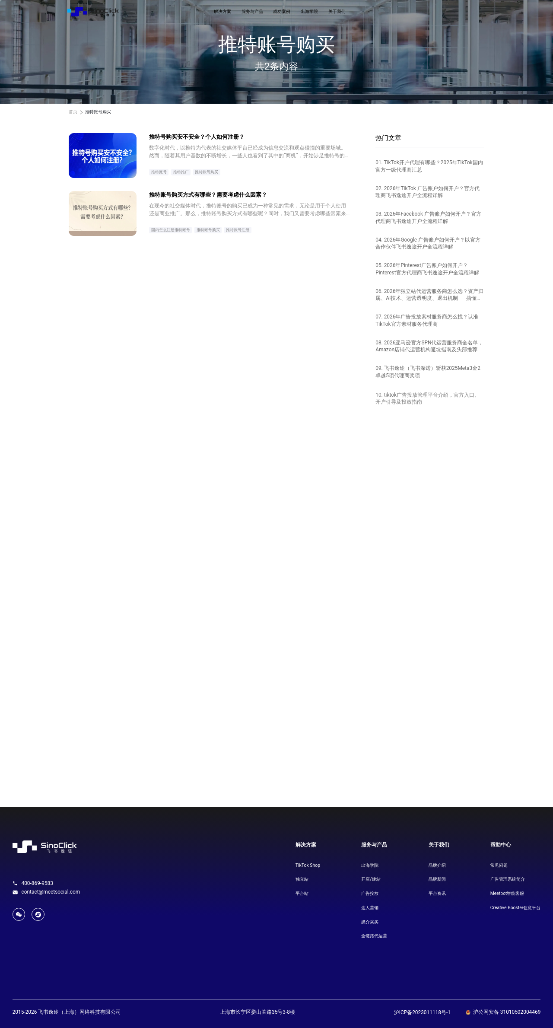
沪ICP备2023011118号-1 (422, 1012)
